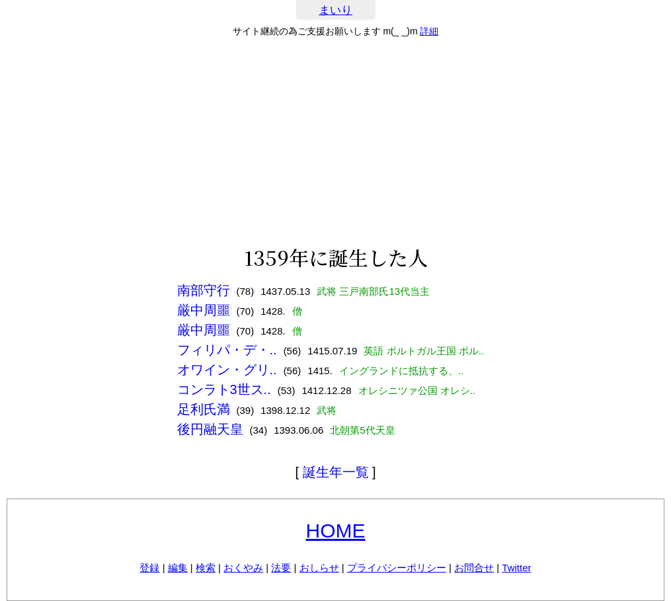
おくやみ (243, 567)
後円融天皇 (210, 429)
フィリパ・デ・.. (227, 349)
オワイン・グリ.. (227, 369)
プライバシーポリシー (396, 567)
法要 (281, 567)
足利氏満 (203, 409)
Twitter (516, 567)
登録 (149, 567)
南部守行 (203, 290)
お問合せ (474, 567)
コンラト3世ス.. (224, 389)
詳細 (429, 31)
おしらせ (319, 567)
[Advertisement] (335, 141)
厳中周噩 (203, 310)
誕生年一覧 (336, 472)
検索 (206, 567)
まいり (335, 10)
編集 (178, 567)
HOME (336, 530)
